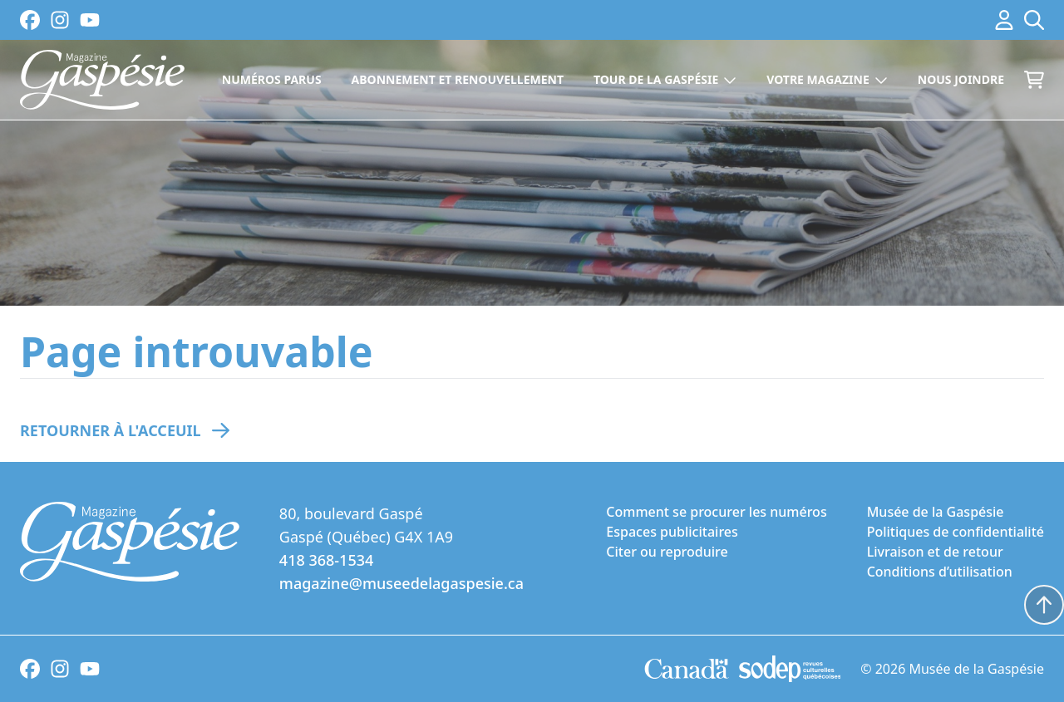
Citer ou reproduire (666, 551)
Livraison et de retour (935, 551)
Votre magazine (827, 79)
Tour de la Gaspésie (665, 79)
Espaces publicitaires (671, 532)
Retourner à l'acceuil (110, 430)
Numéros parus (272, 79)
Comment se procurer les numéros (716, 512)
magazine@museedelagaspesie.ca (401, 583)
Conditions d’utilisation (939, 571)
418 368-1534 (326, 560)
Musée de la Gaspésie (935, 512)
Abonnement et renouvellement (458, 79)
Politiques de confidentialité (955, 532)
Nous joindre (961, 79)
